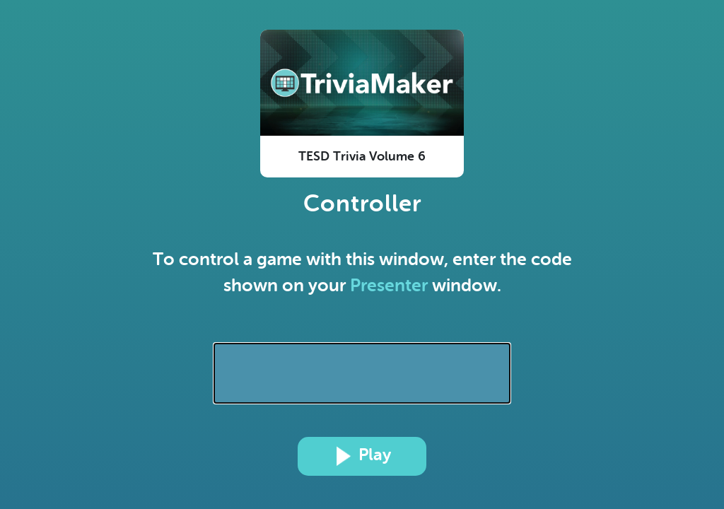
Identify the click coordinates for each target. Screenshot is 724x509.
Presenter (389, 285)
